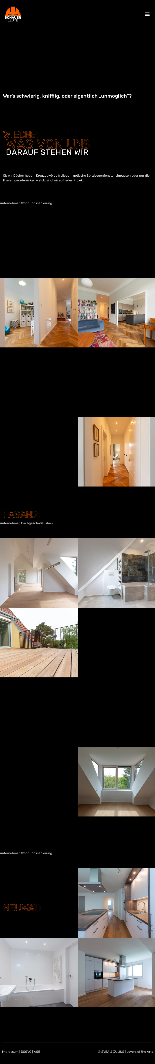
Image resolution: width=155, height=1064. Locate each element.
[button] (147, 14)
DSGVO (26, 1058)
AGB (37, 1058)
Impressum (10, 1058)
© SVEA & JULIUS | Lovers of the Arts (125, 1058)
